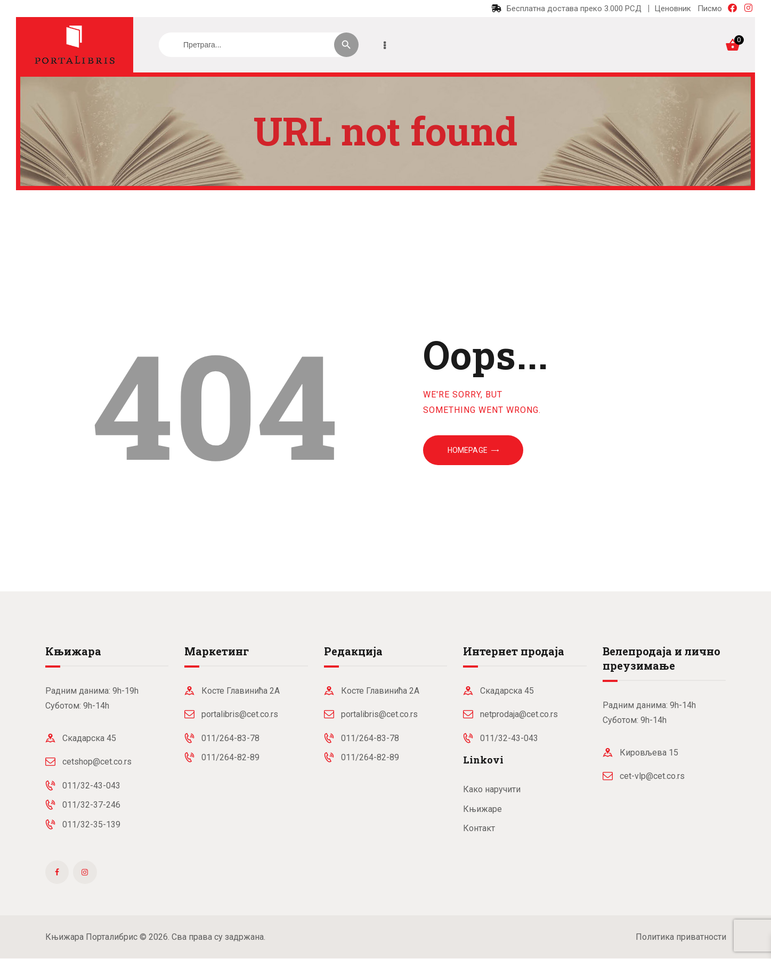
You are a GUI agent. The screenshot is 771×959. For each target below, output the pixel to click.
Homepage (468, 450)
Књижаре (482, 809)
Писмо (709, 8)
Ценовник (672, 8)
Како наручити (492, 789)
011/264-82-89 (230, 757)
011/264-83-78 (230, 738)
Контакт (479, 828)
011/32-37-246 (91, 805)
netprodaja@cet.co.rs (519, 714)
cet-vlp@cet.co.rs (652, 776)
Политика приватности (681, 937)
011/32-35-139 (91, 824)
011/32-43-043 (91, 786)
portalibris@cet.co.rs (239, 714)
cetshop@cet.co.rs (97, 762)
